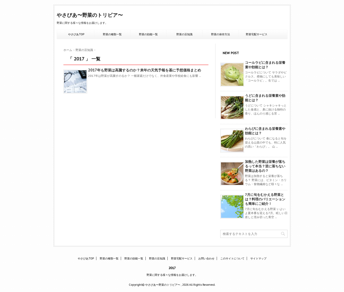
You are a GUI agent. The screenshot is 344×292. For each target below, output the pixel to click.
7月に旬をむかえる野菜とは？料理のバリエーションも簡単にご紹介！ (265, 199)
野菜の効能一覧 (148, 34)
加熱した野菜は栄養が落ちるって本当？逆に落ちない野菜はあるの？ (265, 166)
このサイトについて (232, 258)
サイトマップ (258, 258)
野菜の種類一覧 (112, 34)
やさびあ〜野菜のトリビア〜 (90, 15)
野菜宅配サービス (256, 34)
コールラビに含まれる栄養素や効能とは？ (265, 64)
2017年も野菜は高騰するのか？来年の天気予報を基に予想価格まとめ (144, 70)
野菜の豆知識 (184, 34)
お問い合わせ (206, 258)
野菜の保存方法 (220, 34)
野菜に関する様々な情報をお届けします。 (172, 275)
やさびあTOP (76, 34)
